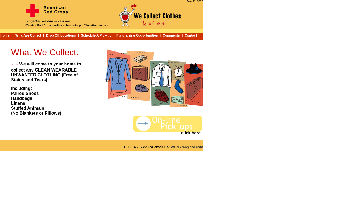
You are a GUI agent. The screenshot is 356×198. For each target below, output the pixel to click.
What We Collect (28, 35)
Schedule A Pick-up (96, 35)
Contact (191, 35)
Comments (171, 35)
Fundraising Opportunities (137, 35)
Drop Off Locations (61, 35)
